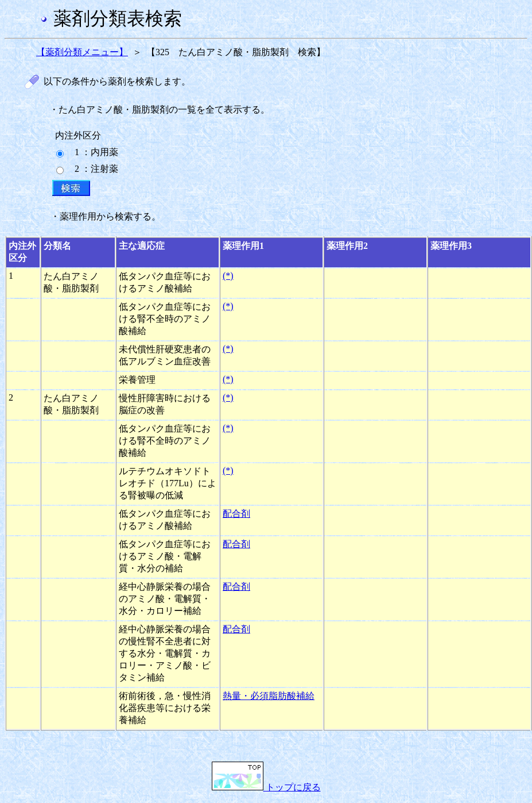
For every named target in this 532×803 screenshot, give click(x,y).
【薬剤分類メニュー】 (82, 52)
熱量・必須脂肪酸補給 (268, 696)
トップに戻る (266, 787)
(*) (228, 276)
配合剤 (236, 513)
